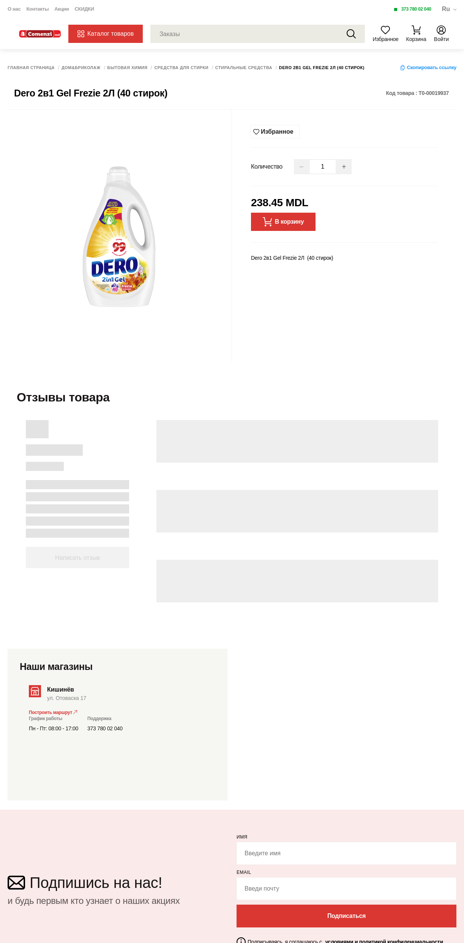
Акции (61, 9)
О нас (14, 9)
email (244, 871)
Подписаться (346, 915)
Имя (242, 836)
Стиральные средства (243, 68)
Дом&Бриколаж (81, 68)
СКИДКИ (84, 9)
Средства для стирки (181, 68)
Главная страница (31, 68)
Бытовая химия (127, 68)
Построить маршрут (53, 711)
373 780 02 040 (416, 9)
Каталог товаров (105, 33)
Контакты (37, 9)
